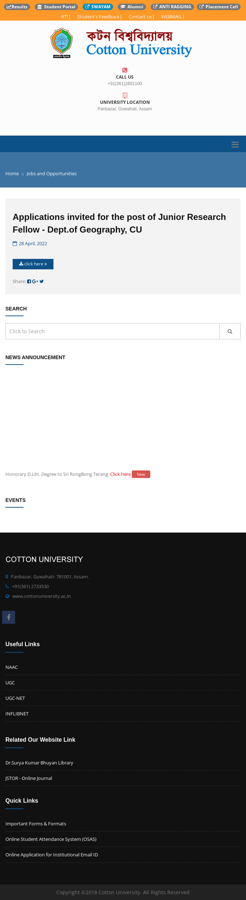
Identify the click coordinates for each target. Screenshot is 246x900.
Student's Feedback (98, 16)
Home (12, 173)
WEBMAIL (171, 16)
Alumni (131, 7)
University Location (125, 99)
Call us (125, 73)
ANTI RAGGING (172, 7)
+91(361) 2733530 (30, 586)
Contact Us (140, 16)
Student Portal (56, 7)
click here (33, 264)
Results (17, 7)
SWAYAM (98, 7)
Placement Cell (218, 7)
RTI (64, 16)
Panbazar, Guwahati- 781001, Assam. (50, 576)
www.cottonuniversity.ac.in (41, 596)
